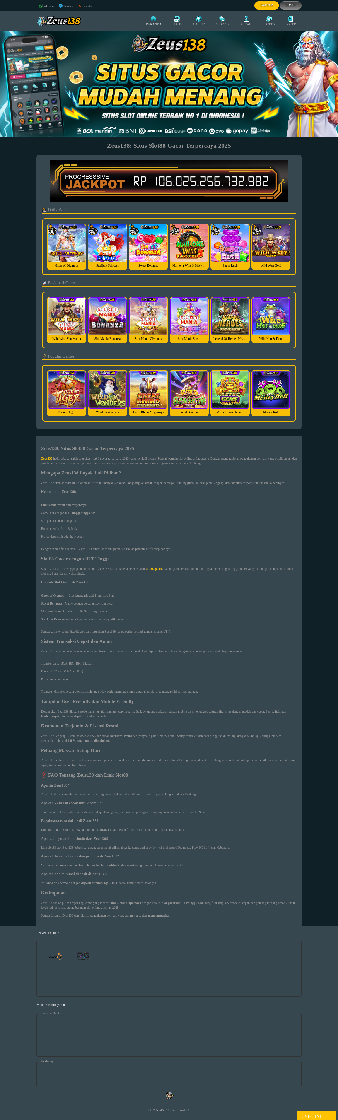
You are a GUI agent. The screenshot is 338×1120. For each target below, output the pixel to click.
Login (291, 5)
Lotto (269, 21)
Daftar (266, 5)
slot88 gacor (154, 569)
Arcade (246, 21)
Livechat (85, 6)
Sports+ (222, 21)
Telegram (66, 6)
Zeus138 (160, 1110)
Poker (291, 21)
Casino (199, 21)
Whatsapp (46, 6)
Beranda (154, 21)
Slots (177, 21)
